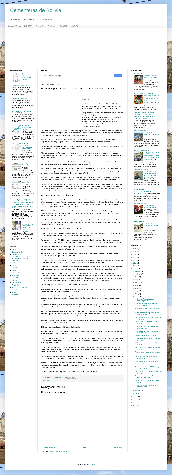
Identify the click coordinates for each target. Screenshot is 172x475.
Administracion (139, 189)
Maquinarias (138, 74)
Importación (16, 275)
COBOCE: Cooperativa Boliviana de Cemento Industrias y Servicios (22, 258)
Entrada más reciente (49, 448)
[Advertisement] (82, 49)
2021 (135, 257)
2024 (135, 249)
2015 (135, 399)
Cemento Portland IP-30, (20, 85)
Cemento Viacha (14, 26)
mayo (137, 291)
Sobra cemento (139, 364)
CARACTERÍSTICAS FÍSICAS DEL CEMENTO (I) (22, 112)
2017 (135, 269)
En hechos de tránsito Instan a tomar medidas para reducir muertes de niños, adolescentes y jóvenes (151, 227)
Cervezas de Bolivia (140, 204)
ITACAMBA (40, 26)
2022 (135, 254)
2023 (135, 252)
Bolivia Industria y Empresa (143, 93)
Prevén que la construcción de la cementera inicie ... (145, 386)
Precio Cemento (17, 282)
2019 (135, 263)
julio (136, 285)
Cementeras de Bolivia (35, 10)
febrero (137, 390)
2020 (135, 260)
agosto (137, 282)
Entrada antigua (118, 448)
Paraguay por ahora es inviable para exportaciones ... (146, 327)
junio (136, 288)
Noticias (14, 280)
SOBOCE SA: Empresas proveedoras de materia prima (27, 146)
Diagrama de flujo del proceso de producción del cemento (27, 76)
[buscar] (77, 76)
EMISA (14, 265)
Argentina (15, 249)
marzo (137, 296)
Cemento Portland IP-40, (20, 98)
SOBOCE (63, 26)
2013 (135, 405)
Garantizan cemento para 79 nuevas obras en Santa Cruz (146, 377)
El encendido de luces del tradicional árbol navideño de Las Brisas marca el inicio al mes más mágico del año (151, 98)
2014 (135, 402)
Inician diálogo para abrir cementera (146, 361)
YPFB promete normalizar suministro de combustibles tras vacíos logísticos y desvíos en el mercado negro (152, 155)
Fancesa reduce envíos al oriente (145, 335)
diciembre (138, 271)
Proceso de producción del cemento (26, 127)
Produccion (52, 26)
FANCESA (28, 26)
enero (137, 393)
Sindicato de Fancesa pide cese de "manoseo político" (146, 300)
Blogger (92, 464)
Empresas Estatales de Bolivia (144, 113)
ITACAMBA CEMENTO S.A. (27, 164)
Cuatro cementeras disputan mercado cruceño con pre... (147, 313)
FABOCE (15, 270)
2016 (135, 397)
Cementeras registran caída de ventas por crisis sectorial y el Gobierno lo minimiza (27, 226)
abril (136, 294)
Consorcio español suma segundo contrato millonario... (146, 304)
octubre (137, 277)
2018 (135, 266)
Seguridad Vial (139, 221)
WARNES (74, 26)
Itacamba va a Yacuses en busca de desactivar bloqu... (146, 357)
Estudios (15, 268)
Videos (14, 292)
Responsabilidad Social (19, 287)
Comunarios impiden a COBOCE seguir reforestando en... (147, 367)
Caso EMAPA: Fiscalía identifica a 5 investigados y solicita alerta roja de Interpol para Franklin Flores (145, 116)
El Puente (15, 263)
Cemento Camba (17, 252)
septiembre (139, 280)
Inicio (84, 448)
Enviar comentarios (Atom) (59, 451)
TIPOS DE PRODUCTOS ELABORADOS (27, 183)
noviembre (138, 274)
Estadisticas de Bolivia (141, 170)
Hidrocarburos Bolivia (141, 150)
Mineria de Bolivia (140, 131)
